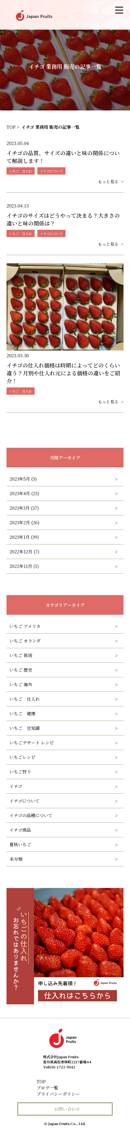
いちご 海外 (20, 684)
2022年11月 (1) (24, 566)
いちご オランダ (25, 641)
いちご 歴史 (20, 670)
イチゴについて (24, 801)
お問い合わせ (67, 1109)
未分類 (15, 859)
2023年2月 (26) (24, 522)
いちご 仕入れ (24, 699)
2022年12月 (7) (24, 552)
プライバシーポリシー (58, 1094)
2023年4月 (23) (24, 493)
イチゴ (15, 786)
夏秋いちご (20, 844)
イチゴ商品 (20, 830)
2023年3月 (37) (24, 508)
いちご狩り (20, 772)
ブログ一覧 (47, 1088)
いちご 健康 (22, 713)
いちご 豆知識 (24, 728)
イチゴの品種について (31, 815)
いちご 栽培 (20, 655)
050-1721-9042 (59, 1067)
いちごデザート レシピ (31, 743)
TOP (41, 1081)
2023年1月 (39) (24, 537)
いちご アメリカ (25, 626)
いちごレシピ (22, 757)
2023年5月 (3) (23, 479)
